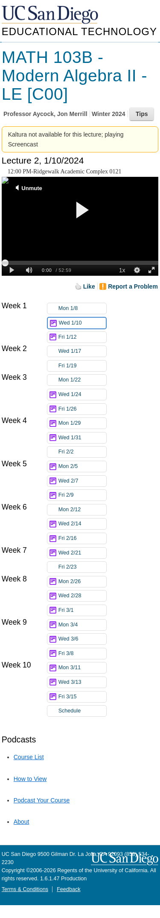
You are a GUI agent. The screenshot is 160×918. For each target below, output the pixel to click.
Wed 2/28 (82, 595)
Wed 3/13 (82, 682)
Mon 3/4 (82, 625)
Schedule (69, 711)
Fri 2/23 (82, 567)
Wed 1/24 (82, 394)
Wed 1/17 (82, 351)
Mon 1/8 (82, 308)
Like (89, 286)
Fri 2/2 (82, 452)
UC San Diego (51, 15)
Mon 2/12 (82, 509)
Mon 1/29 (82, 423)
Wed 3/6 (82, 639)
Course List (29, 757)
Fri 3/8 (82, 653)
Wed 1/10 (82, 323)
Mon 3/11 (82, 667)
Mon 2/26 (82, 581)
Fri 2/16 (82, 538)
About (21, 821)
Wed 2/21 (82, 553)
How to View (30, 778)
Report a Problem (133, 286)
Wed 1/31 (82, 437)
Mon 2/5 (82, 466)
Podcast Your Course (42, 800)
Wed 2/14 (82, 524)
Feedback (68, 889)
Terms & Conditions (25, 889)
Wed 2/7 (82, 481)
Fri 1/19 (82, 366)
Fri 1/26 (82, 409)
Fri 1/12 (82, 337)
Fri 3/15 (82, 696)
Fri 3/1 (82, 610)
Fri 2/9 (82, 495)
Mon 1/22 (82, 380)
